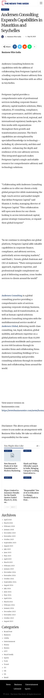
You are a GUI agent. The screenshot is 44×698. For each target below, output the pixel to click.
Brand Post (5, 9)
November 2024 (10, 575)
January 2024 (9, 608)
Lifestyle (17, 689)
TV (5, 668)
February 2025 (9, 566)
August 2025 (8, 546)
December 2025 (10, 533)
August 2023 (8, 621)
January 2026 (9, 530)
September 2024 (10, 582)
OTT (5, 651)
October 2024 (9, 579)
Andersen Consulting (12, 295)
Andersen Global (10, 326)
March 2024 (8, 602)
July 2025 (7, 549)
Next (13, 507)
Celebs (6, 638)
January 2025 (9, 569)
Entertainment (9, 641)
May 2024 (7, 595)
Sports (6, 658)
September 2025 (10, 543)
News (8, 684)
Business (7, 635)
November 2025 (10, 536)
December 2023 (10, 611)
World (6, 678)
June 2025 (7, 552)
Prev (7, 507)
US (5, 674)
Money (6, 645)
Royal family (8, 655)
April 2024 (8, 598)
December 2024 (10, 572)
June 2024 (7, 592)
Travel (6, 664)
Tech (6, 661)
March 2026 (8, 523)
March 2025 (8, 562)
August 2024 (8, 585)
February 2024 (9, 605)
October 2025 (9, 539)
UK (5, 671)
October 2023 (9, 618)
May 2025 (7, 556)
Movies (6, 648)
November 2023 (10, 615)
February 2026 (9, 526)
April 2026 (8, 520)
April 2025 (7, 559)
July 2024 (7, 589)
